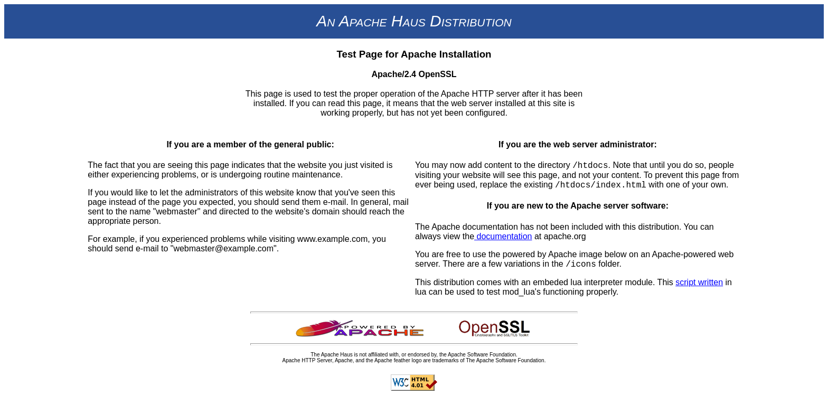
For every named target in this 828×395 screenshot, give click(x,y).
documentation (503, 236)
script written (699, 282)
